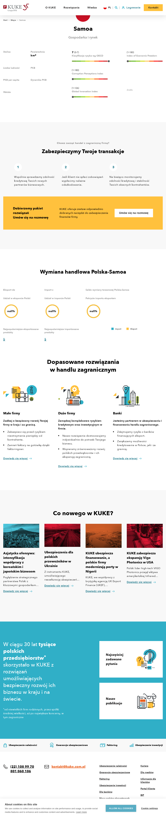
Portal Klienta (148, 788)
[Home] (21, 8)
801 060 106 (20, 771)
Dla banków (105, 791)
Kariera (144, 766)
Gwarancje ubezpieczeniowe (114, 772)
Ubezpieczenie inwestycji (112, 785)
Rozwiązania (72, 7)
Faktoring (104, 778)
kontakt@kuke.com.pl (68, 766)
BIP (142, 795)
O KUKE (50, 7)
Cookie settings (149, 808)
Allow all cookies (121, 808)
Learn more (81, 812)
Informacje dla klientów (148, 780)
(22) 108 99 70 (22, 766)
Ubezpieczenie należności (113, 766)
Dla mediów (147, 772)
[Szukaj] (116, 7)
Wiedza (92, 7)
